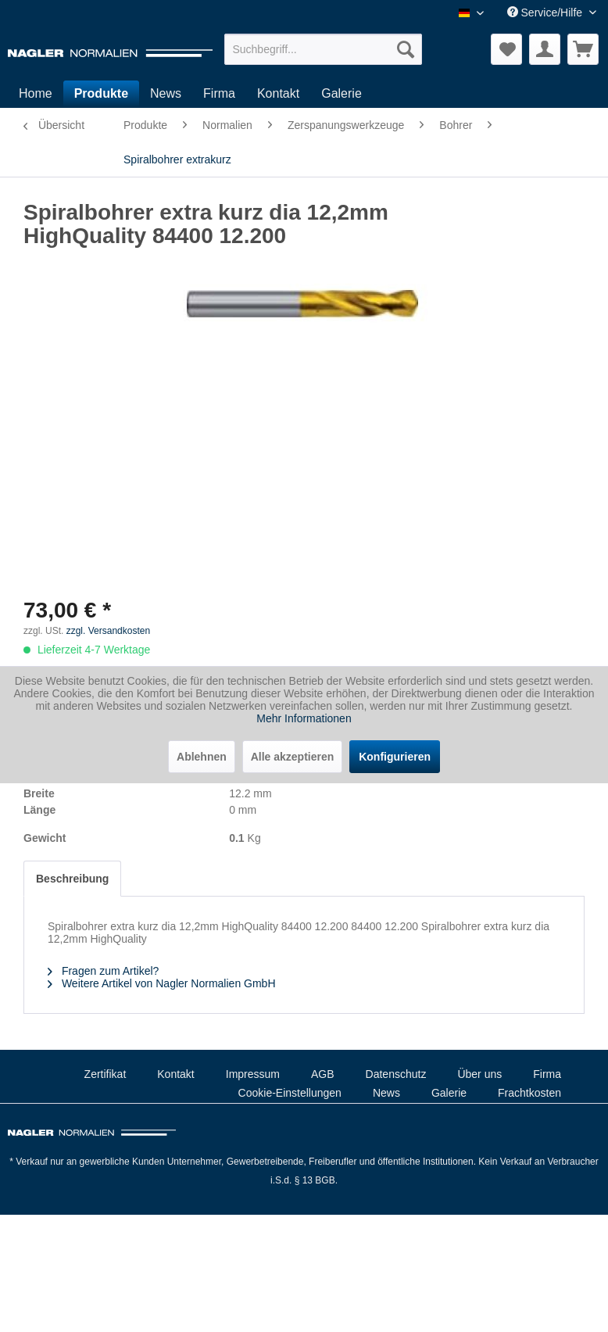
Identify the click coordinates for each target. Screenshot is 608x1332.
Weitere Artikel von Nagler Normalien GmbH (162, 983)
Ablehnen (202, 756)
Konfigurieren (395, 756)
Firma (547, 1074)
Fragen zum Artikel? (103, 971)
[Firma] (219, 94)
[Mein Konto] (544, 49)
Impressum (253, 1074)
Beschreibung (72, 878)
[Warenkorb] (583, 49)
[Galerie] (341, 94)
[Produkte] (101, 94)
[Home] (35, 94)
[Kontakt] (278, 94)
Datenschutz (396, 1074)
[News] (165, 94)
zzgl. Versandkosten (108, 630)
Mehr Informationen (303, 718)
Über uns (479, 1074)
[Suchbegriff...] (323, 49)
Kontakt (175, 1074)
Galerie (449, 1093)
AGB (322, 1074)
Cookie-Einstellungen (290, 1093)
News (386, 1093)
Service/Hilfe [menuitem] (546, 12)
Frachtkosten (529, 1093)
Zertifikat (105, 1074)
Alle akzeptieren (292, 756)
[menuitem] (323, 49)
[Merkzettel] (506, 49)
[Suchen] (405, 49)
